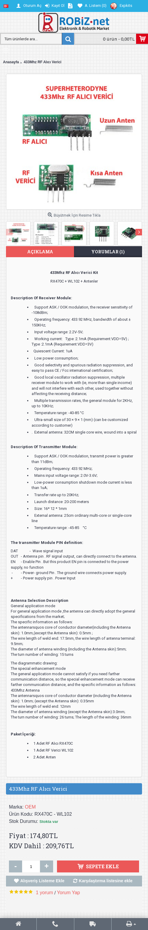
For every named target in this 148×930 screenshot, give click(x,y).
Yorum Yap (68, 892)
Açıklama (40, 252)
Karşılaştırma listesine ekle (105, 880)
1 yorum (44, 892)
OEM (30, 806)
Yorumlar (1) (108, 252)
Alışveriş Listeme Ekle (42, 880)
